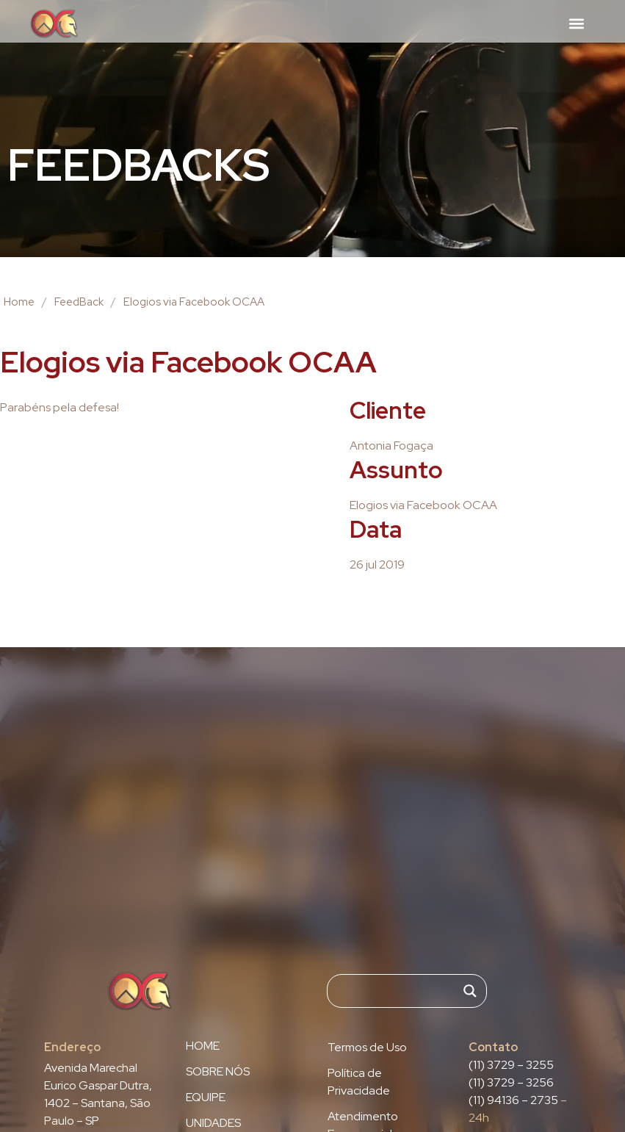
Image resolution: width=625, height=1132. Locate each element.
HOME (203, 1046)
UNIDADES (213, 1123)
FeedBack (79, 302)
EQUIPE (205, 1097)
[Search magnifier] (470, 991)
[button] (576, 23)
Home (19, 302)
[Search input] (400, 991)
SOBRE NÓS (218, 1071)
